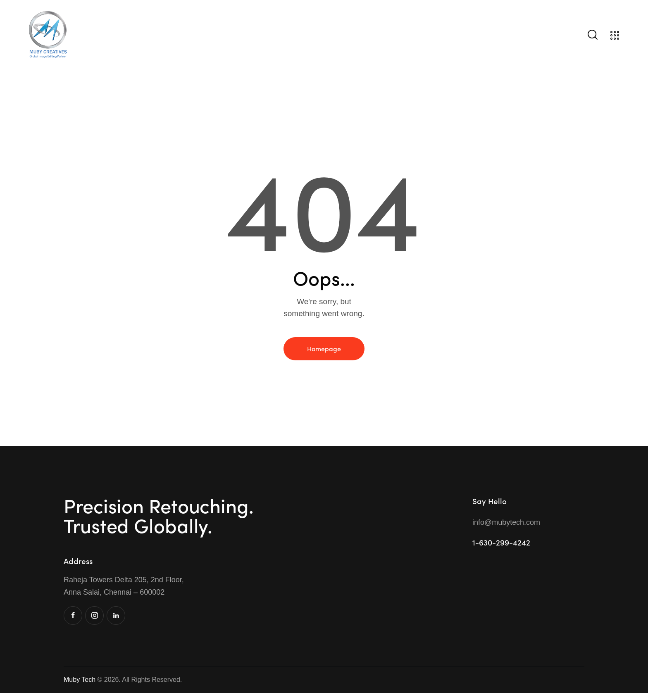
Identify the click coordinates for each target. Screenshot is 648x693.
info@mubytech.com (506, 522)
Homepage (324, 348)
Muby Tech (79, 679)
